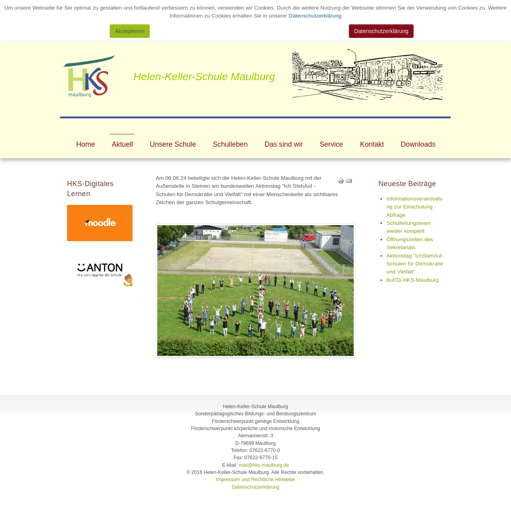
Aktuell (122, 144)
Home (85, 144)
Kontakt (372, 144)
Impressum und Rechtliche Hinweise (255, 479)
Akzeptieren (130, 31)
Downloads (418, 144)
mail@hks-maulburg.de (264, 465)
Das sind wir (284, 144)
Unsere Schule (173, 144)
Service (331, 144)
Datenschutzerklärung (314, 16)
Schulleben (230, 144)
